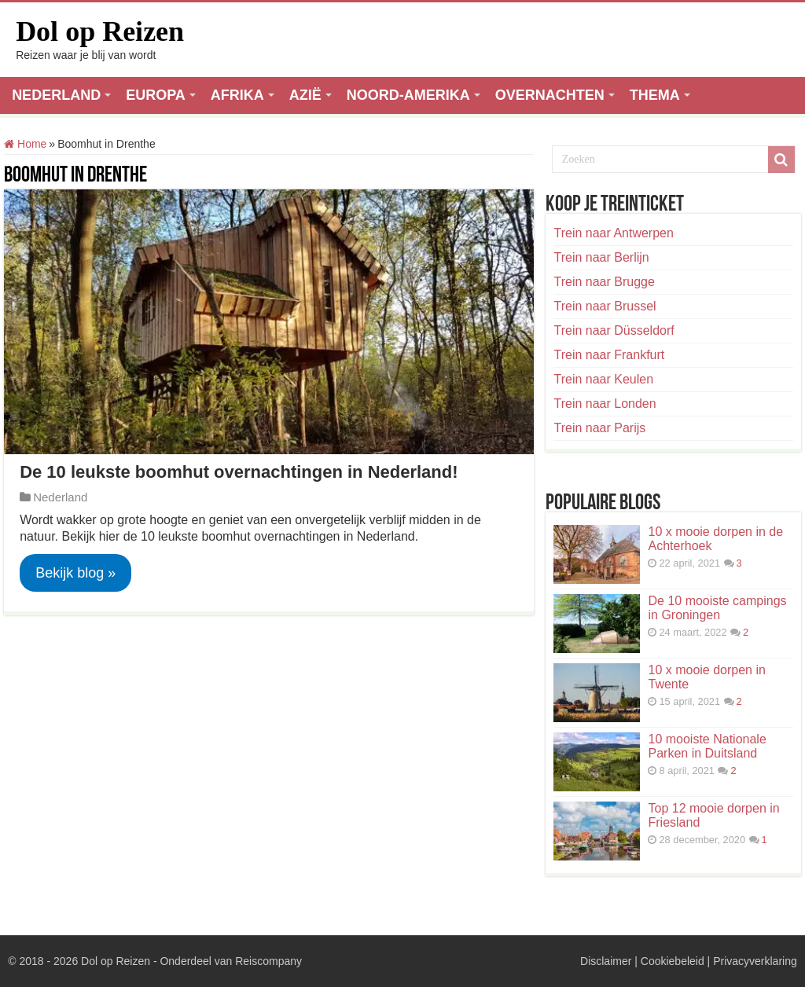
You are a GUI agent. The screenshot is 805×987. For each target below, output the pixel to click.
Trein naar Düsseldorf (613, 330)
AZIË (305, 95)
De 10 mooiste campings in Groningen (717, 608)
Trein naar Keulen (603, 379)
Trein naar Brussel (604, 306)
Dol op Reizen (100, 31)
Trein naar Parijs (599, 428)
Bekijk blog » (75, 573)
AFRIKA (237, 95)
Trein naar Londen (604, 403)
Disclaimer (605, 961)
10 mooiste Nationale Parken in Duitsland (707, 746)
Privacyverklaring (755, 961)
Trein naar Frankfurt (608, 354)
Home (25, 144)
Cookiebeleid (672, 961)
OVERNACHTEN (550, 95)
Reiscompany (268, 961)
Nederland (60, 497)
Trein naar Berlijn (601, 257)
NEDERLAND (56, 95)
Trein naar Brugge (603, 281)
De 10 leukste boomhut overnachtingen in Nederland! (239, 472)
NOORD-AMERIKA (408, 95)
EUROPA (156, 95)
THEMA (655, 95)
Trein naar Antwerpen (613, 233)
